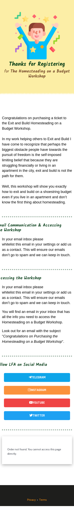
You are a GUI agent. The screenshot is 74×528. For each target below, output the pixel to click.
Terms (43, 499)
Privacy (31, 499)
